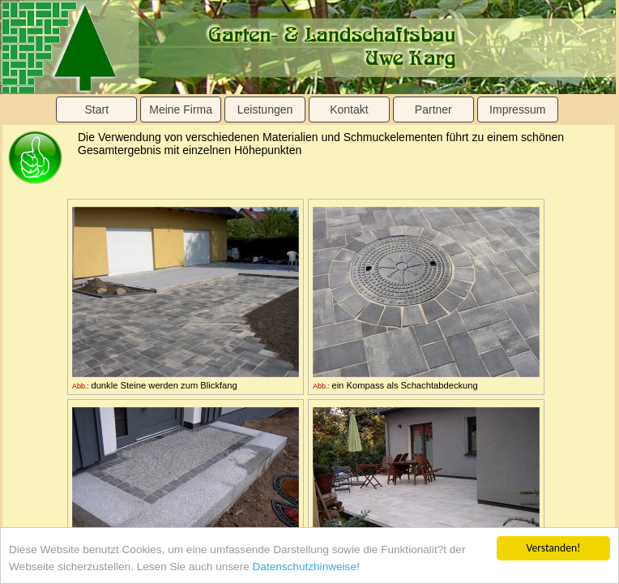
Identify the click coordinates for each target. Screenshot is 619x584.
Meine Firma (180, 109)
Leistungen (265, 109)
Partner (433, 109)
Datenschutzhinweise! (306, 566)
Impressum (517, 109)
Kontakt (349, 109)
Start (96, 109)
